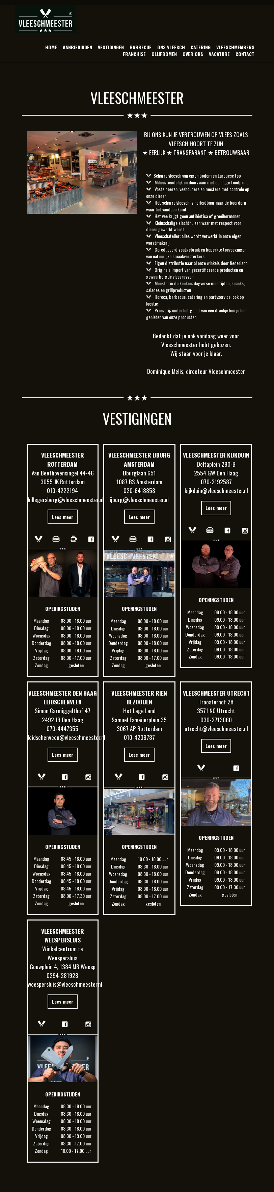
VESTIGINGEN (111, 47)
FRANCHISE (134, 53)
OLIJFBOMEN (164, 53)
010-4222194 (62, 490)
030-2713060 (216, 719)
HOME (51, 47)
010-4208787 (139, 737)
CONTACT (245, 53)
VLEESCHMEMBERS (235, 47)
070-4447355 (62, 728)
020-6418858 (139, 490)
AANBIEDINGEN (77, 47)
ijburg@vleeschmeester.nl (139, 499)
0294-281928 (62, 975)
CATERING (201, 47)
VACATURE (219, 53)
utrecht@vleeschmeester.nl (216, 728)
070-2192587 (216, 481)
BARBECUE (141, 47)
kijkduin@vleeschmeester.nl (216, 490)
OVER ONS (193, 53)
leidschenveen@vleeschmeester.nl (66, 737)
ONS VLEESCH (171, 47)
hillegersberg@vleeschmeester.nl (66, 499)
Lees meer (62, 516)
